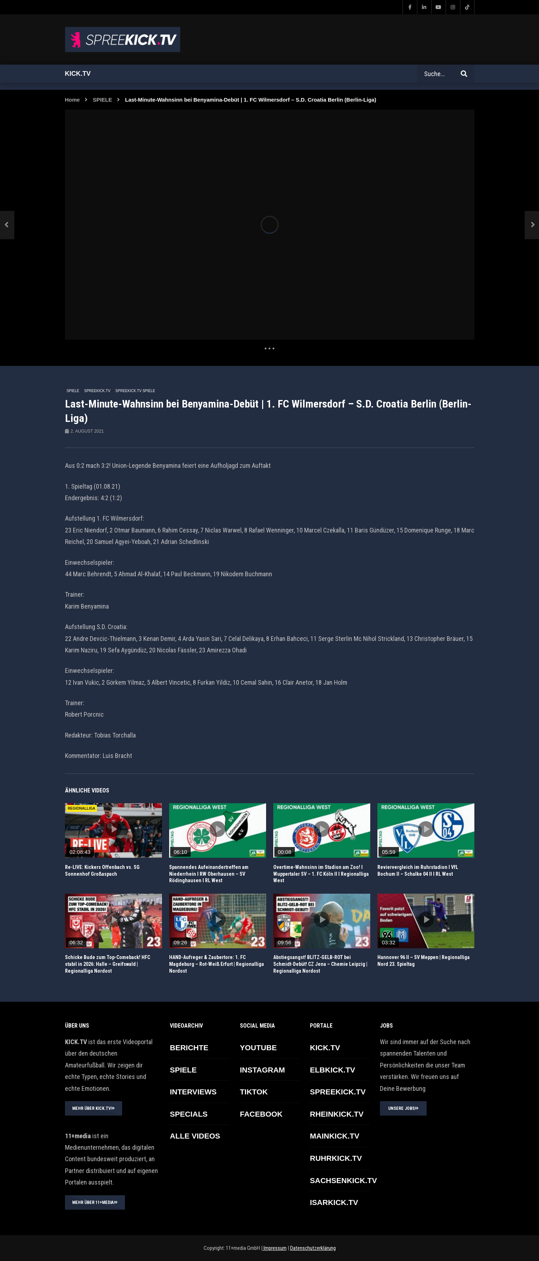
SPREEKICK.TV (97, 391)
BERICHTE (189, 1047)
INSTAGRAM (262, 1070)
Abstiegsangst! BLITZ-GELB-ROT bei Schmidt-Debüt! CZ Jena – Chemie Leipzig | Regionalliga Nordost (320, 964)
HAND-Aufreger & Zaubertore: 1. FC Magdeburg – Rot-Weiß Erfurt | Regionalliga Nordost (216, 964)
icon (113, 829)
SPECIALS (189, 1114)
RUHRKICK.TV (336, 1158)
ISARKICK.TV (334, 1202)
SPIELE (102, 100)
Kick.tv (78, 73)
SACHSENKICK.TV (343, 1180)
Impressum (274, 1248)
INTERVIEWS (193, 1092)
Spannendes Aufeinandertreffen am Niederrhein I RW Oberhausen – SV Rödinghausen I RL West (208, 874)
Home (72, 100)
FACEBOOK (261, 1114)
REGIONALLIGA (82, 808)
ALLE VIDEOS (195, 1136)
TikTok (254, 1092)
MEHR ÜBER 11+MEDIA (95, 1202)
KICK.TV (325, 1047)
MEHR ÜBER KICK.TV (93, 1108)
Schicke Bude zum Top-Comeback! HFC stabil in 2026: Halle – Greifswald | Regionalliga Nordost (107, 964)
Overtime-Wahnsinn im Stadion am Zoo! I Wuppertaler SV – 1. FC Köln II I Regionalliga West (321, 874)
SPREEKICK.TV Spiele (135, 391)
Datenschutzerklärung (313, 1248)
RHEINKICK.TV (336, 1114)
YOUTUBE (258, 1047)
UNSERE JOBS (403, 1108)
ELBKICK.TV (332, 1070)
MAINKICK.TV (334, 1136)
